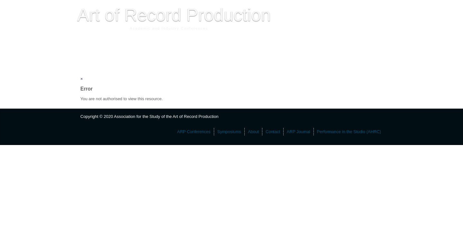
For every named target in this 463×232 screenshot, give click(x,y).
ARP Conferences (98, 53)
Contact (176, 53)
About (158, 53)
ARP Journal (201, 53)
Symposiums (134, 53)
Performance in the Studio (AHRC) (253, 53)
